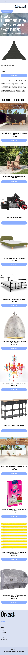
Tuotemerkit (8, 65)
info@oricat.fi (3, 1)
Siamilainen (4, 632)
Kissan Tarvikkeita (7, 11)
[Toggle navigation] (2, 6)
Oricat (3, 630)
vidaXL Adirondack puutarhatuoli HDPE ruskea (14, 176)
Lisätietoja (14, 75)
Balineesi (3, 634)
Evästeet (14, 651)
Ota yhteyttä (8, 651)
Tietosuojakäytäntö (21, 651)
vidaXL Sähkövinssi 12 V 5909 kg (14, 217)
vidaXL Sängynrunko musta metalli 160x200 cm (14, 300)
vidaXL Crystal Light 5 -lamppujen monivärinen (14, 384)
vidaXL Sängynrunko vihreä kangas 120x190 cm (14, 258)
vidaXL (12, 65)
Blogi (3, 637)
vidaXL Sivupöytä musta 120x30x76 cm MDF (14, 425)
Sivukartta (14, 653)
